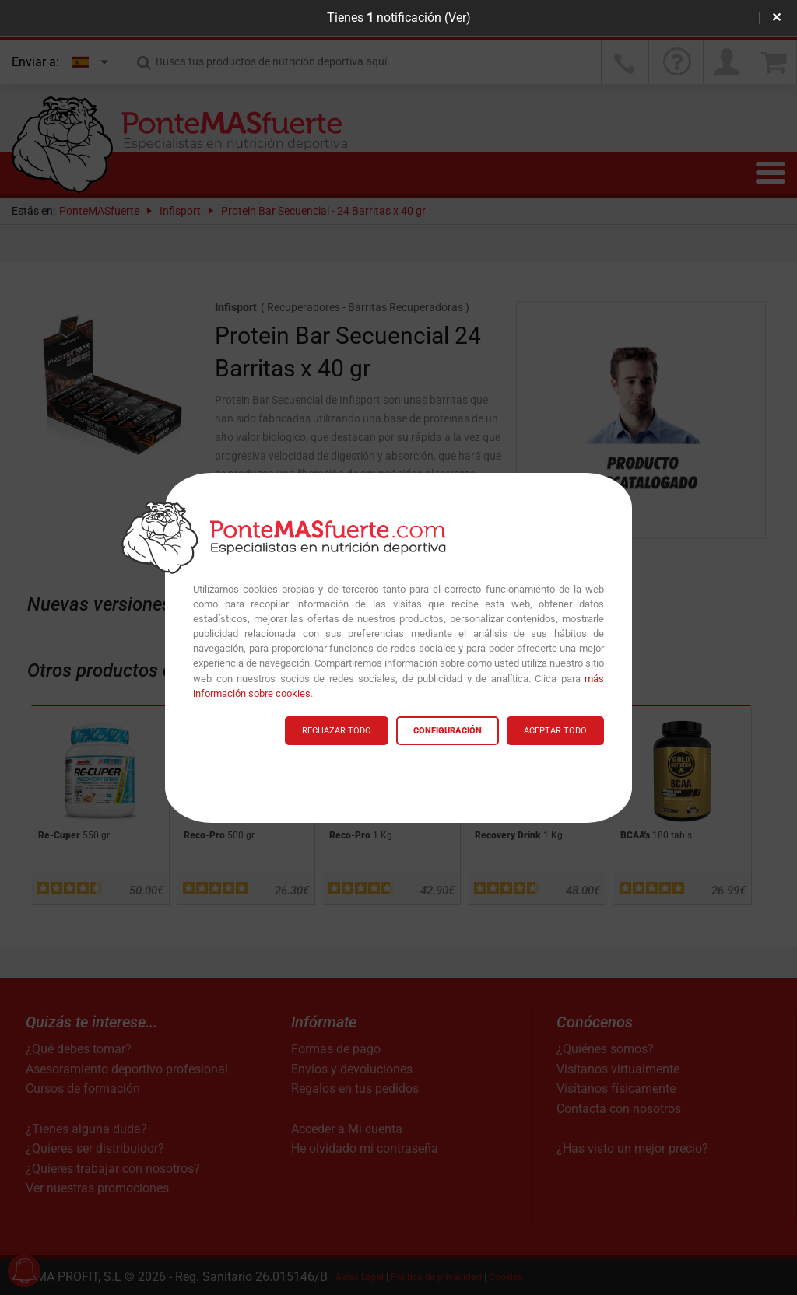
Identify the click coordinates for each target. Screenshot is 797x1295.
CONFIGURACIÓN (447, 731)
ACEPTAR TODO (555, 731)
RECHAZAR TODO (336, 731)
